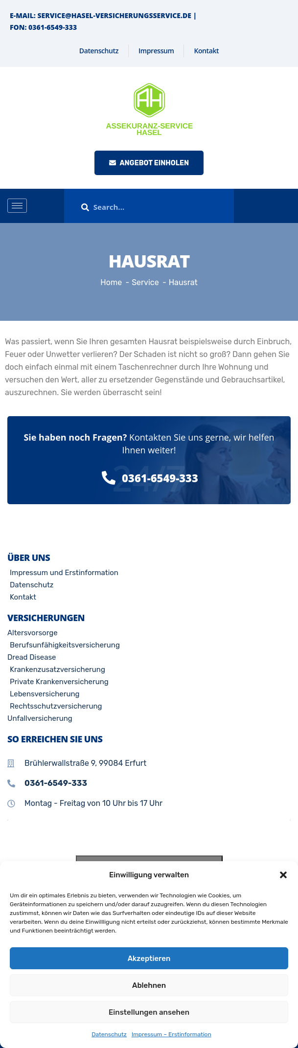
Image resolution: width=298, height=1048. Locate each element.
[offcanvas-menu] (287, 206)
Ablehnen (149, 985)
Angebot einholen (149, 163)
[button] (283, 875)
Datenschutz (109, 1034)
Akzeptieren (149, 958)
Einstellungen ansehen (149, 1012)
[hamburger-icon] (17, 206)
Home (111, 282)
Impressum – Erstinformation (171, 1034)
